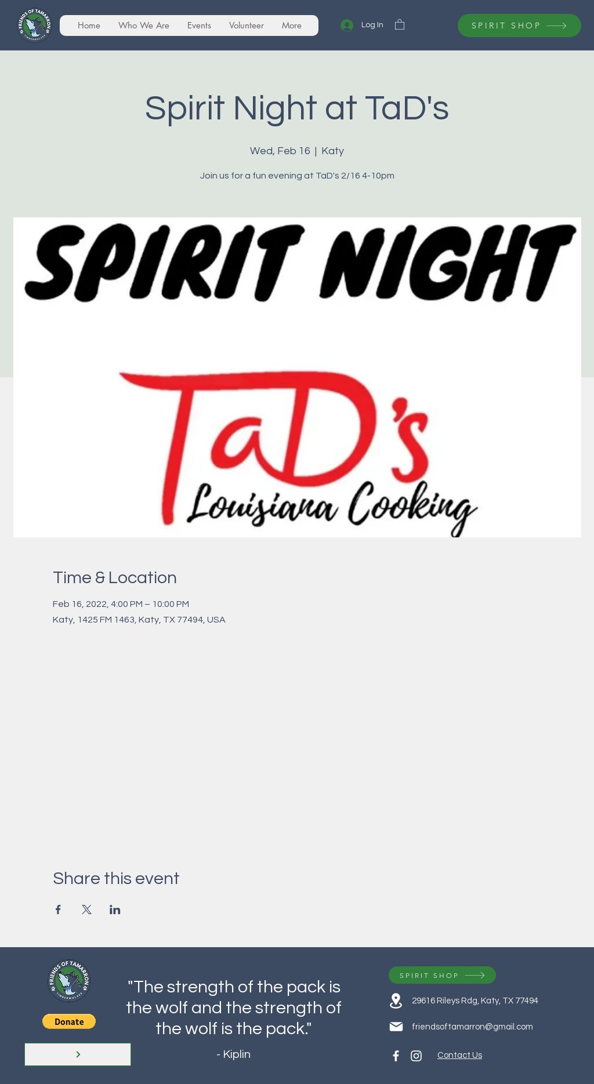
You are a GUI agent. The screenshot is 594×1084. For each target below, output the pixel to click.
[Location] (396, 1000)
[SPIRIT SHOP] (519, 25)
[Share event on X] (86, 909)
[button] (399, 24)
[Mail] (396, 1026)
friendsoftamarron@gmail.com (472, 1027)
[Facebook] (396, 1056)
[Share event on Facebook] (58, 909)
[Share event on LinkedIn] (115, 909)
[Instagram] (416, 1056)
